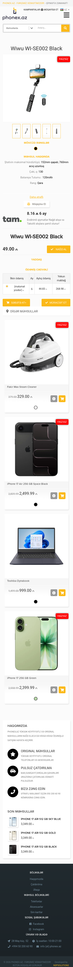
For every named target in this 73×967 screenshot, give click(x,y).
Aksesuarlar (36, 906)
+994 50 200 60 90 (22, 946)
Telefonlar (36, 901)
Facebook (38, 923)
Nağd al (61, 249)
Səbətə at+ (18, 302)
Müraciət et (58, 302)
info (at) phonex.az (50, 946)
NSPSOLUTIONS (61, 965)
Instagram (38, 929)
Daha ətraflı (36, 197)
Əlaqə (36, 889)
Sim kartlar (37, 912)
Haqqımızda (36, 879)
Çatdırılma (36, 884)
